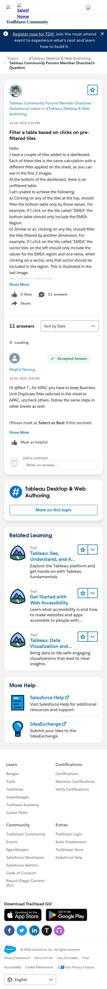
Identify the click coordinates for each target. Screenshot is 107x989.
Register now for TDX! (34, 34)
